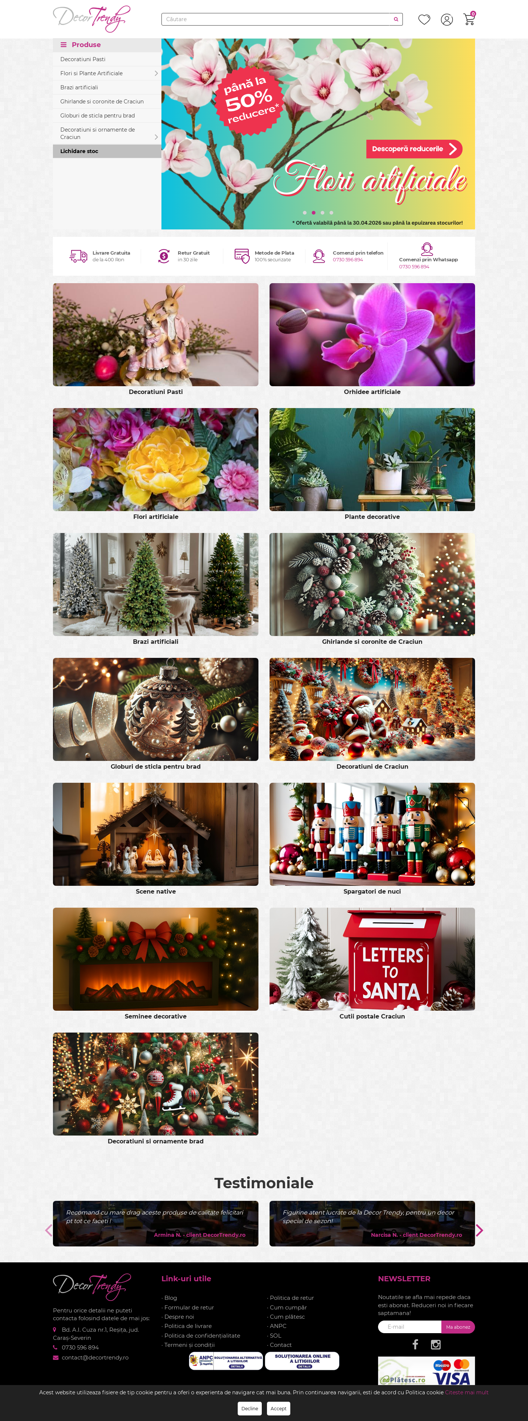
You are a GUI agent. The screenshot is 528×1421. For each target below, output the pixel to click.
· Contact (279, 1344)
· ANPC (277, 1325)
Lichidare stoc (79, 151)
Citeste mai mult (467, 1392)
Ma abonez (458, 1326)
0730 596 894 (348, 259)
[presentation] (47, 1229)
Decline (249, 1408)
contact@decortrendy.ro (95, 1357)
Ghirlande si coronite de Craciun (102, 102)
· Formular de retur (187, 1307)
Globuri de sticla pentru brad (97, 116)
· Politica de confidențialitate (200, 1335)
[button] (304, 212)
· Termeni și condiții (188, 1344)
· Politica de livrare (186, 1325)
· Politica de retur (290, 1297)
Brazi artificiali (79, 88)
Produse (81, 45)
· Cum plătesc (286, 1316)
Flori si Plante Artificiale (109, 73)
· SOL (274, 1335)
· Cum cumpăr (287, 1307)
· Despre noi (177, 1316)
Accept (279, 1408)
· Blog (169, 1297)
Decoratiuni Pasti (83, 59)
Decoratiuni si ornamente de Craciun (109, 134)
